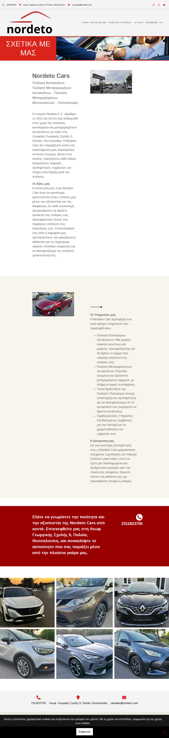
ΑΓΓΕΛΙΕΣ (139, 23)
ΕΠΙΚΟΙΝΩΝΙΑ (151, 23)
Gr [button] (161, 23)
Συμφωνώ (84, 731)
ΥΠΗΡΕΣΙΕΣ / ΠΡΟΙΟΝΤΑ (119, 23)
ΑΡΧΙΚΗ (85, 23)
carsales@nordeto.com (82, 5)
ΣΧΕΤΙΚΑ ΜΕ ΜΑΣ (98, 23)
